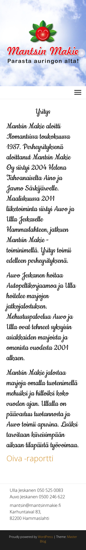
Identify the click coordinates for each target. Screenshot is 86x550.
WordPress (45, 537)
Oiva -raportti (30, 458)
